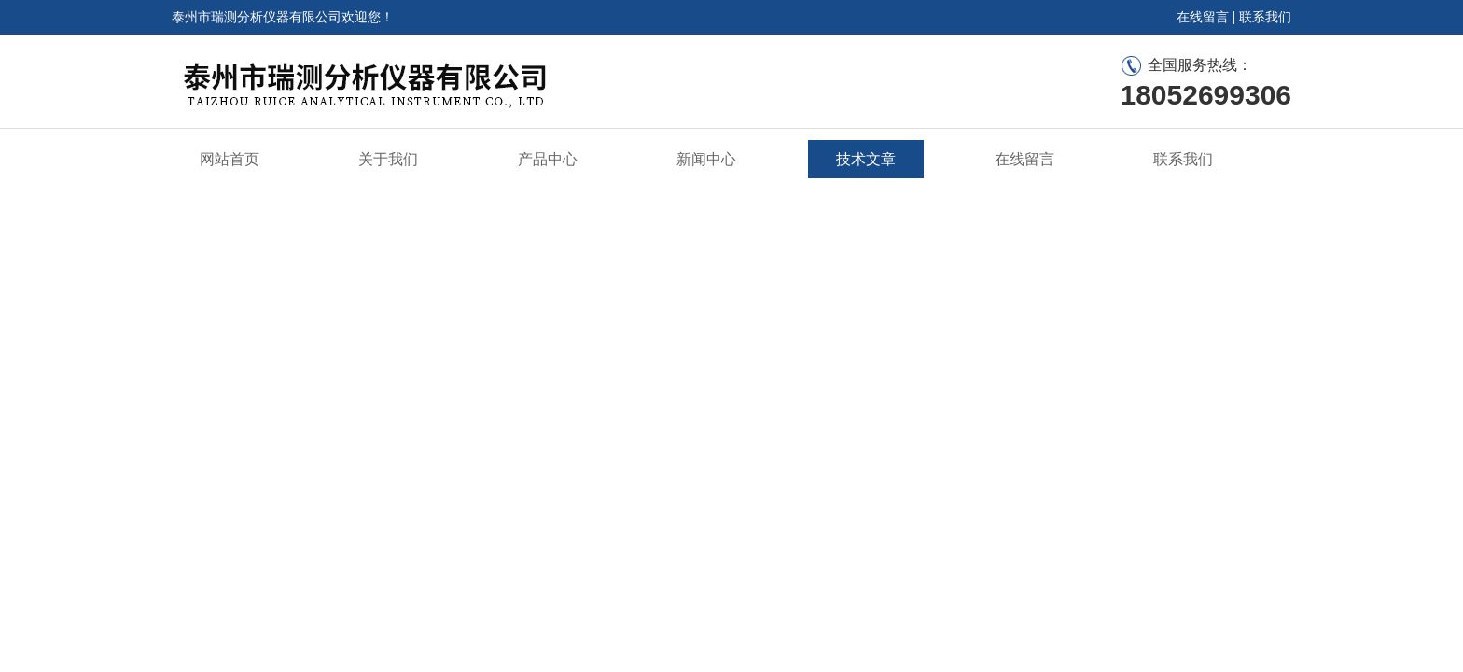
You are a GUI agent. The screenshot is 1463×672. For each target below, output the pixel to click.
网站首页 (229, 159)
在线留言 (1203, 16)
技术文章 (866, 159)
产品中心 (548, 159)
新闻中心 (706, 159)
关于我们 (388, 159)
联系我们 (1265, 16)
